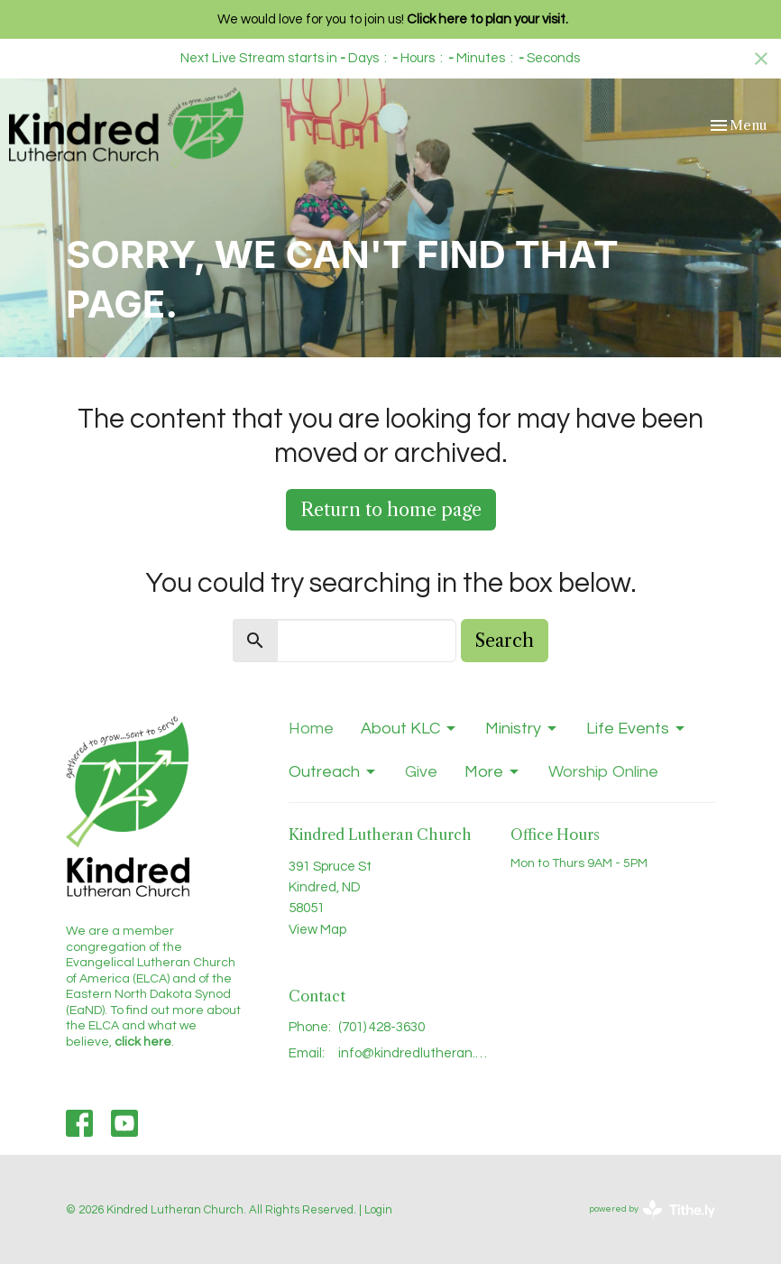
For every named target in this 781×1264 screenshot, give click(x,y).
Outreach (333, 772)
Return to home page (391, 510)
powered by (652, 1209)
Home (311, 728)
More (492, 772)
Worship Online (603, 771)
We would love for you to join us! (392, 19)
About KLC (409, 729)
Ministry (522, 729)
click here (143, 1042)
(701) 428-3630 (381, 1027)
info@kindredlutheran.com (415, 1053)
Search (504, 640)
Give (421, 771)
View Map (317, 929)
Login (378, 1210)
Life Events (636, 729)
